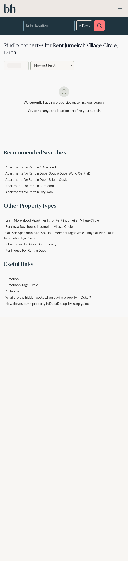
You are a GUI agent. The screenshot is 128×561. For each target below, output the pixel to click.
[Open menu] (120, 8)
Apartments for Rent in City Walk (29, 192)
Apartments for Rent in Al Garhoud (30, 167)
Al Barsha (12, 291)
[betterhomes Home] (10, 8)
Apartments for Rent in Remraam (29, 186)
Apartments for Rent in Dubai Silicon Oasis (36, 179)
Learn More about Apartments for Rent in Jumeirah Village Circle (52, 220)
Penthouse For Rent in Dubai (26, 250)
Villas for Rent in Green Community (30, 244)
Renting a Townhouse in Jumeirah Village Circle (39, 226)
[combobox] (46, 25)
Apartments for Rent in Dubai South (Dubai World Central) (47, 173)
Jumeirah (12, 279)
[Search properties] (99, 25)
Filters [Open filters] (84, 25)
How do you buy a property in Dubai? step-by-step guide (47, 304)
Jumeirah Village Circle (21, 285)
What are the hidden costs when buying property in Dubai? (48, 297)
